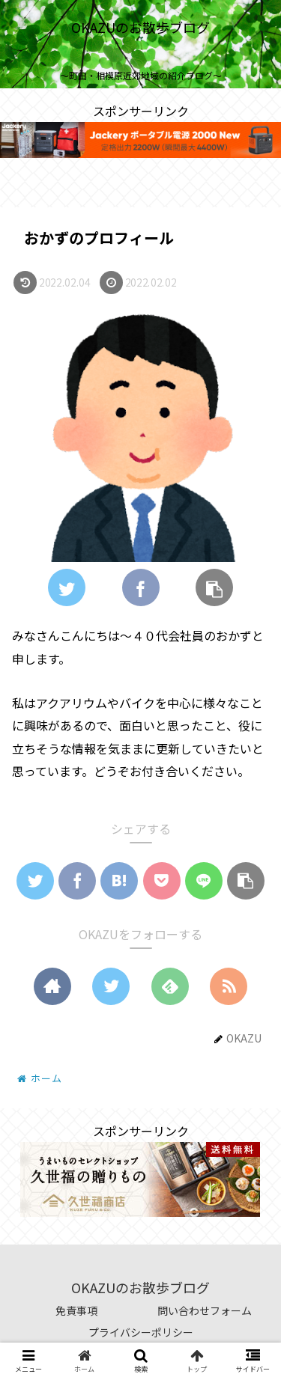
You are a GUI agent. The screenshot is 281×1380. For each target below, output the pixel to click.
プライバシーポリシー (140, 1332)
